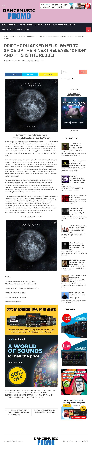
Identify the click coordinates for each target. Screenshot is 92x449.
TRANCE (12, 30)
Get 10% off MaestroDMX (74, 94)
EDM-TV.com (28, 393)
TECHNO (5, 30)
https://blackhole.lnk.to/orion (31, 138)
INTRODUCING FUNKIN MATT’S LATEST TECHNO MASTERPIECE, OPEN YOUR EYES (18, 412)
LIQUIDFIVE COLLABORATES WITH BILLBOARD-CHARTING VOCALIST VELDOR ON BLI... (73, 180)
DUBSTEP (72, 25)
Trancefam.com (37, 397)
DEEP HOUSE (62, 25)
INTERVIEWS (39, 25)
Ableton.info (38, 390)
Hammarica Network (41, 395)
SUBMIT (26, 30)
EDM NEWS (8, 393)
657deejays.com (27, 390)
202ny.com (16, 390)
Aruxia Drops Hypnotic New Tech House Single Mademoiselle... (77, 295)
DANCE (22, 25)
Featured (30, 395)
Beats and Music (50, 390)
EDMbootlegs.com (40, 393)
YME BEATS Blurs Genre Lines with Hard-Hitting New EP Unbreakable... (77, 262)
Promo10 (21, 397)
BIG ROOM (30, 25)
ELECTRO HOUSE (51, 25)
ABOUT (19, 30)
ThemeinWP (84, 441)
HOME (4, 25)
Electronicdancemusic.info (15, 395)
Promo (15, 397)
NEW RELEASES (13, 25)
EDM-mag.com (18, 393)
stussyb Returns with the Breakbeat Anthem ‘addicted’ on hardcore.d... (77, 163)
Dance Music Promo (37, 61)
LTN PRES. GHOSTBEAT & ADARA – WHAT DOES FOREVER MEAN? (44, 411)
